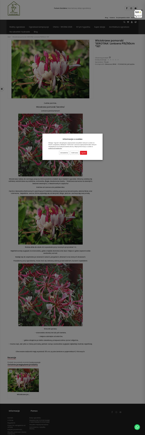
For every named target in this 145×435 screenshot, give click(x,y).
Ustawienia (64, 153)
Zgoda (83, 153)
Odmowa (74, 153)
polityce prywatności (55, 148)
